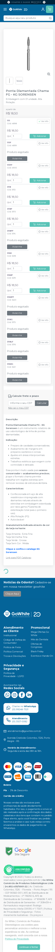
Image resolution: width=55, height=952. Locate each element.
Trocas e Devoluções (15, 656)
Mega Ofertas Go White (40, 634)
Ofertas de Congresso (36, 646)
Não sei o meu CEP (18, 408)
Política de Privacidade (17, 939)
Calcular (42, 403)
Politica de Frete (12, 647)
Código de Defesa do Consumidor (15, 641)
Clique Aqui (12, 593)
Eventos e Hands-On (42, 656)
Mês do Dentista (39, 639)
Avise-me (17, 158)
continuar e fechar (28, 947)
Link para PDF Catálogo (18, 557)
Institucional (10, 635)
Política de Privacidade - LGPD (14, 675)
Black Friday (37, 651)
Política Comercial (13, 651)
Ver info (43, 121)
